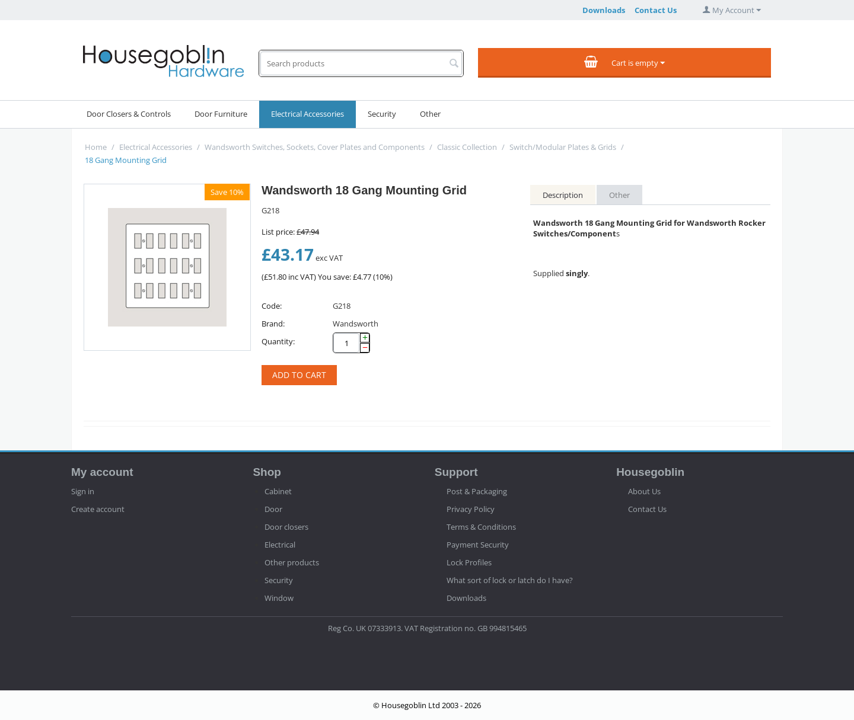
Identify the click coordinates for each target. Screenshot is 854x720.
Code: (272, 305)
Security (382, 113)
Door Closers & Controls (129, 113)
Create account (98, 509)
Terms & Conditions (481, 526)
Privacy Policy (471, 509)
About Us (644, 491)
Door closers (286, 526)
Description (563, 195)
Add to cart (299, 374)
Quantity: (278, 341)
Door (273, 509)
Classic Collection (467, 147)
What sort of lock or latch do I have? (510, 580)
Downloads (603, 10)
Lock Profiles (469, 562)
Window (279, 598)
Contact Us (656, 10)
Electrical (280, 544)
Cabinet (278, 491)
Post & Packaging (477, 491)
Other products (292, 562)
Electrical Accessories (307, 113)
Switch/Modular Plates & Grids (562, 147)
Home (96, 147)
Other (430, 113)
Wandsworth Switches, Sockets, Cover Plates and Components (315, 147)
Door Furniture (221, 113)
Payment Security (478, 544)
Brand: (273, 323)
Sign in (82, 491)
